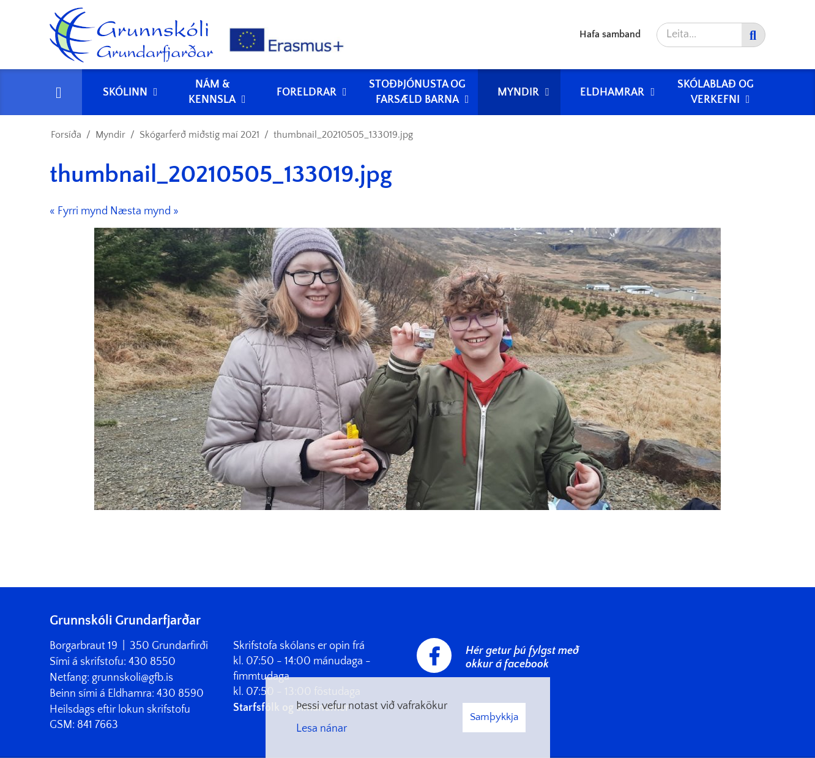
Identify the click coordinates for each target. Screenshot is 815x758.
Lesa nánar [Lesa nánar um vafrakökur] (321, 728)
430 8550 (152, 662)
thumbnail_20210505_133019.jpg (343, 134)
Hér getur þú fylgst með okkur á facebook (522, 657)
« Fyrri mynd (79, 211)
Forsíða (66, 134)
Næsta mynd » (144, 211)
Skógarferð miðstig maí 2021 (199, 134)
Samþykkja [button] (494, 716)
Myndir (110, 134)
